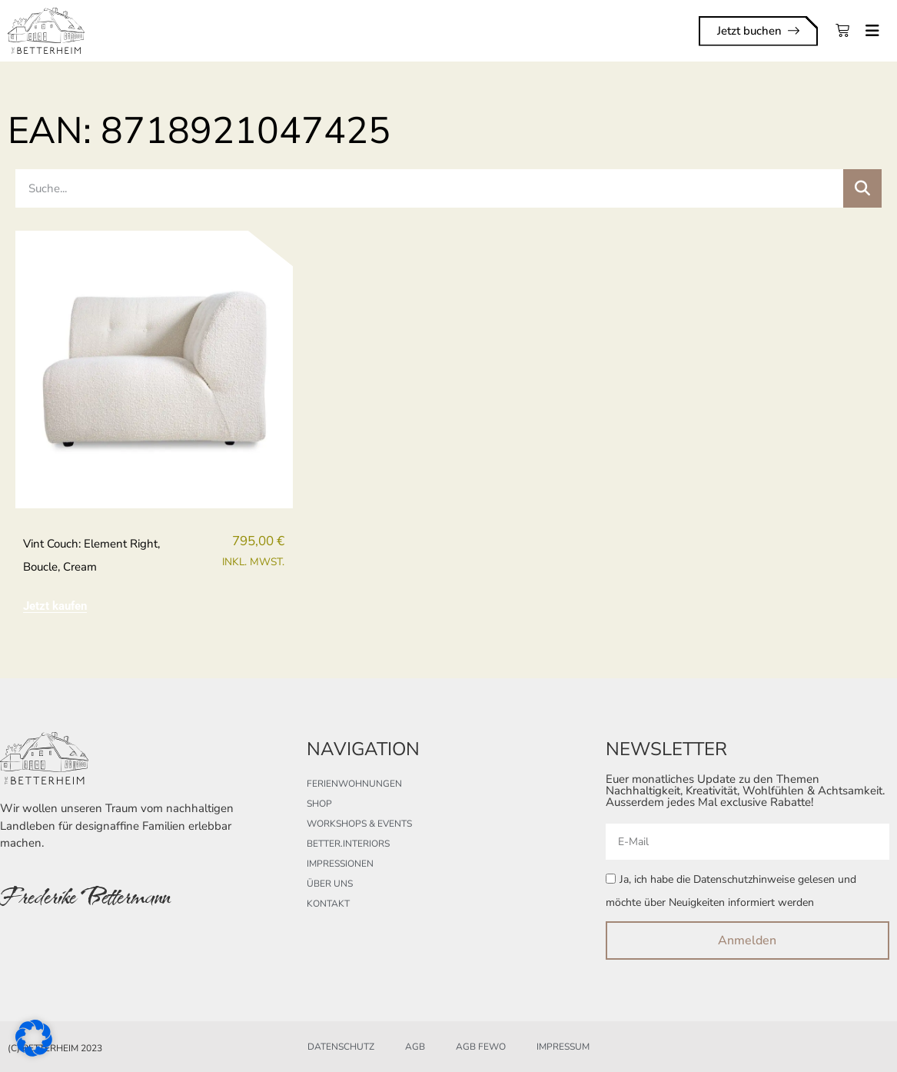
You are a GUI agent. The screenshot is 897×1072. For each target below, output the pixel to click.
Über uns (330, 883)
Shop (319, 803)
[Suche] (862, 188)
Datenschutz (340, 1046)
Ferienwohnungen (354, 783)
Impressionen (340, 863)
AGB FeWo (481, 1046)
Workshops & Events (359, 823)
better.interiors (348, 843)
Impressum (563, 1046)
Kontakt (328, 903)
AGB (415, 1046)
